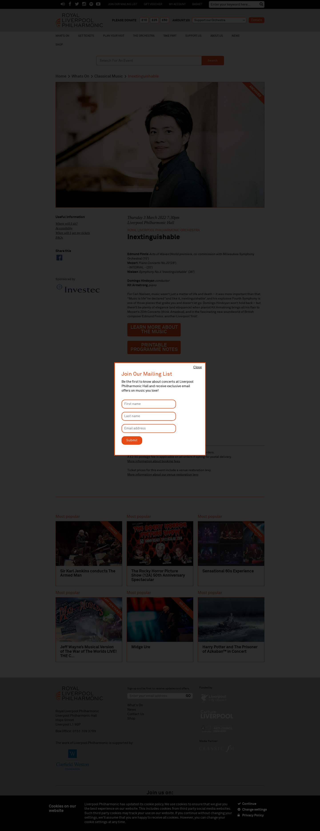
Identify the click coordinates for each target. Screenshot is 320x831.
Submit (132, 440)
